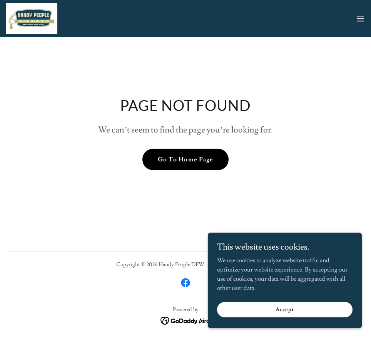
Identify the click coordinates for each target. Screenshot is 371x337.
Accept (285, 309)
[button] (360, 18)
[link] (31, 18)
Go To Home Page (185, 159)
